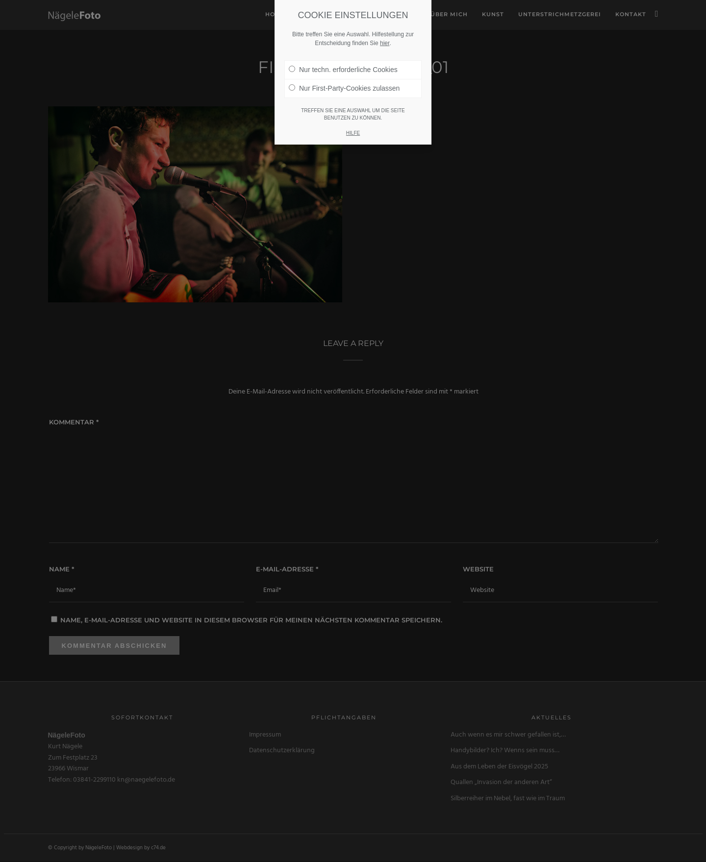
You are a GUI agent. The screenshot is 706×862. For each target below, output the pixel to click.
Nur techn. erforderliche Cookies (343, 56)
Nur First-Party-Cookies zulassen (344, 74)
